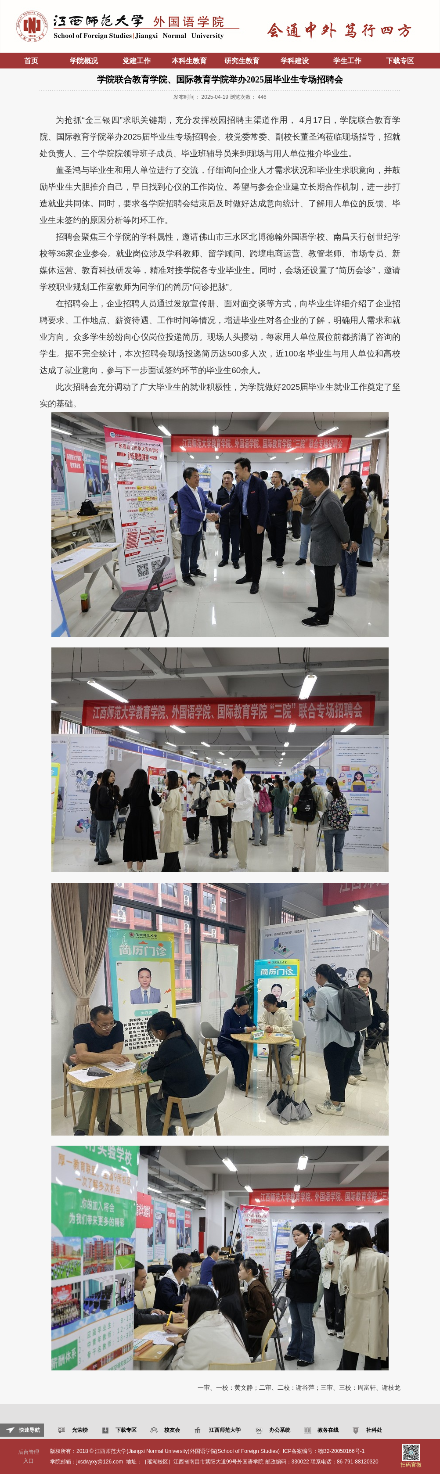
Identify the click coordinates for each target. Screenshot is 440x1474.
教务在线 (327, 1430)
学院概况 (84, 61)
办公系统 (278, 1430)
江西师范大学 (223, 1430)
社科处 (373, 1430)
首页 (31, 61)
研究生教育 (242, 61)
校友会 (171, 1430)
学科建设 (295, 61)
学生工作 (347, 61)
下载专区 (400, 61)
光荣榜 (78, 1430)
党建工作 (137, 61)
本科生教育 (189, 61)
